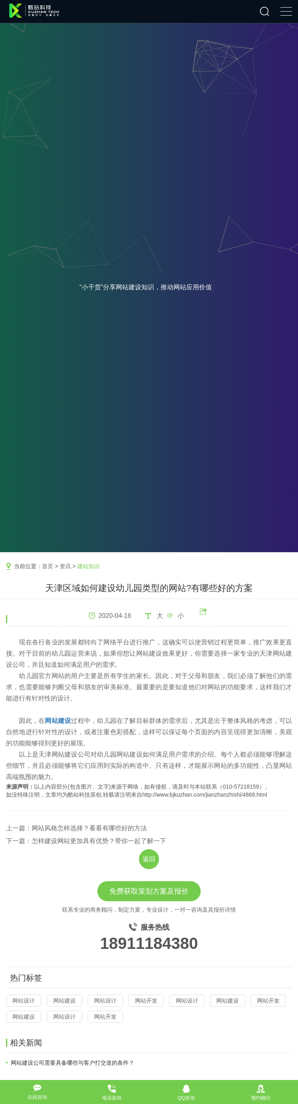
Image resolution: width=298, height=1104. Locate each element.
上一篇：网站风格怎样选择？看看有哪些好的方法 (76, 828)
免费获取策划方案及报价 (149, 891)
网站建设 (64, 1000)
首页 (47, 566)
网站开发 (146, 1000)
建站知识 (88, 566)
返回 (149, 859)
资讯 (65, 566)
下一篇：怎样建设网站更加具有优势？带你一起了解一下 (86, 841)
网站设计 (23, 1000)
